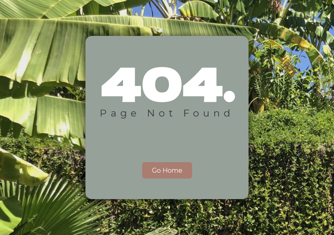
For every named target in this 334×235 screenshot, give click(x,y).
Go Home (167, 170)
